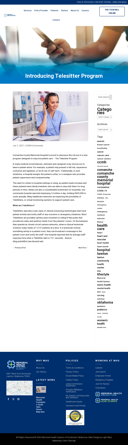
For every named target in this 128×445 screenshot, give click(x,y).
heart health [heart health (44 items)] (103, 242)
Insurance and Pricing (75, 405)
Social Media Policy (75, 375)
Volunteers (100, 387)
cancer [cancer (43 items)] (100, 151)
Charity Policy (72, 379)
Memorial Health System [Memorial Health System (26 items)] (103, 280)
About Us (75, 10)
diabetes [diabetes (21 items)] (100, 198)
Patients (54, 10)
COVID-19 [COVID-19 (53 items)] (102, 190)
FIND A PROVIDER (85, 2)
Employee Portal (103, 375)
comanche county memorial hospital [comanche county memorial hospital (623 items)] (105, 178)
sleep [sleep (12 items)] (99, 313)
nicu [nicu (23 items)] (103, 292)
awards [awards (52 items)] (100, 141)
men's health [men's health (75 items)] (104, 285)
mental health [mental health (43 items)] (103, 288)
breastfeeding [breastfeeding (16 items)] (102, 148)
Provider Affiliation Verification (74, 390)
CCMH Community (34, 145)
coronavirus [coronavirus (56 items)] (103, 187)
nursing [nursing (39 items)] (100, 295)
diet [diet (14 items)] (106, 198)
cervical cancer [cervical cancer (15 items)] (102, 166)
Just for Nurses (102, 383)
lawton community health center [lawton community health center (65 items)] (103, 262)
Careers (85, 10)
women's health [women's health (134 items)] (102, 322)
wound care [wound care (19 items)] (101, 327)
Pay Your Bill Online (112, 11)
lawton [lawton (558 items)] (102, 253)
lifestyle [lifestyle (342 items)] (103, 274)
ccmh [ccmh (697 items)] (101, 162)
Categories (104, 111)
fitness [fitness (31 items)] (100, 222)
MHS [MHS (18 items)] (99, 292)
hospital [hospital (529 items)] (103, 250)
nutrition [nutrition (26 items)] (100, 299)
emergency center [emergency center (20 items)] (101, 206)
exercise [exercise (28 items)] (101, 218)
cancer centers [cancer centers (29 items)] (104, 158)
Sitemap (72, 440)
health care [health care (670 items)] (102, 227)
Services (28, 10)
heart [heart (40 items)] (99, 232)
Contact (56, 20)
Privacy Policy (72, 371)
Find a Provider (41, 10)
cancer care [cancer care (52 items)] (103, 155)
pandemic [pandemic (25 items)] (101, 306)
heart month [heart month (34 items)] (102, 246)
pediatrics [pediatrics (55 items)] (102, 309)
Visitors (64, 10)
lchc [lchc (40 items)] (99, 271)
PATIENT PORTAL (103, 2)
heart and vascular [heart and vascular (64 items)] (102, 238)
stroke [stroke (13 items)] (99, 317)
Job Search (100, 371)
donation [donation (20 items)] (100, 201)
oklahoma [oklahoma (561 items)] (105, 302)
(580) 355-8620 (119, 2)
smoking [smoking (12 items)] (105, 313)
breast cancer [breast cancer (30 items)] (103, 144)
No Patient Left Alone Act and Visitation (78, 396)
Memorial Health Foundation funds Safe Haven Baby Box (40, 404)
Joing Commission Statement (74, 384)
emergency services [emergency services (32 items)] (102, 213)
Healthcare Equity (74, 401)
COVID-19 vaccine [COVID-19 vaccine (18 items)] (104, 194)
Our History (41, 371)
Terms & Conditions (75, 367)
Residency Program (104, 379)
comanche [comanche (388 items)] (104, 169)
